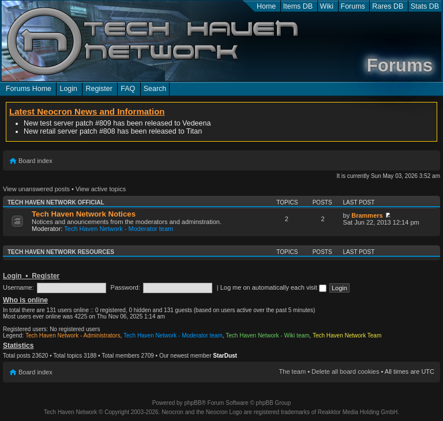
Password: (125, 287)
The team (292, 371)
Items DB (298, 6)
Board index (35, 160)
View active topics (101, 188)
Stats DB (425, 6)
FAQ (128, 89)
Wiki (327, 6)
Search (155, 89)
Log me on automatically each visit (273, 287)
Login (68, 89)
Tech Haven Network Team (347, 335)
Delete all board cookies (345, 371)
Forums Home (28, 89)
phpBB (192, 403)
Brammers (366, 215)
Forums (353, 6)
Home (266, 6)
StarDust (225, 355)
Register (98, 89)
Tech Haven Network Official (55, 202)
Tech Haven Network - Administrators (73, 335)
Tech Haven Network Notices (84, 214)
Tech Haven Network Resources (60, 252)
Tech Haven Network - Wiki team (267, 335)
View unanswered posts (36, 188)
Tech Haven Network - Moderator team (118, 228)
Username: (18, 287)
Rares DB (387, 6)
